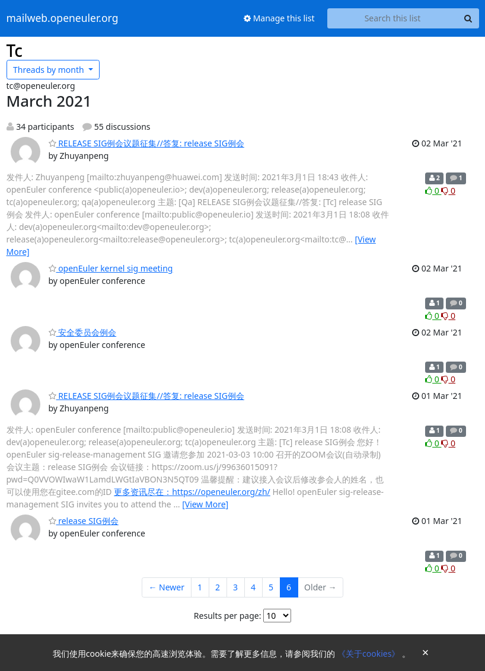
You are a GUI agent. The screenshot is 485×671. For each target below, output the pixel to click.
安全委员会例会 (83, 332)
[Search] (468, 18)
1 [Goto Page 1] (199, 587)
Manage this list (279, 18)
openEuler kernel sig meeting (111, 268)
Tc (15, 50)
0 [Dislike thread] (448, 190)
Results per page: (227, 615)
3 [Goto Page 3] (235, 587)
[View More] (205, 504)
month (49, 69)
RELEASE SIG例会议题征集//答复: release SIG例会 (146, 143)
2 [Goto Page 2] (217, 587)
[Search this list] (392, 18)
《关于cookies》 (369, 653)
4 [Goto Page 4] (253, 587)
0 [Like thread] (433, 190)
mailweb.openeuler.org (63, 18)
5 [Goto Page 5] (271, 587)
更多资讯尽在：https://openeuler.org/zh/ (192, 491)
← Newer (166, 587)
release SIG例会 (84, 520)
